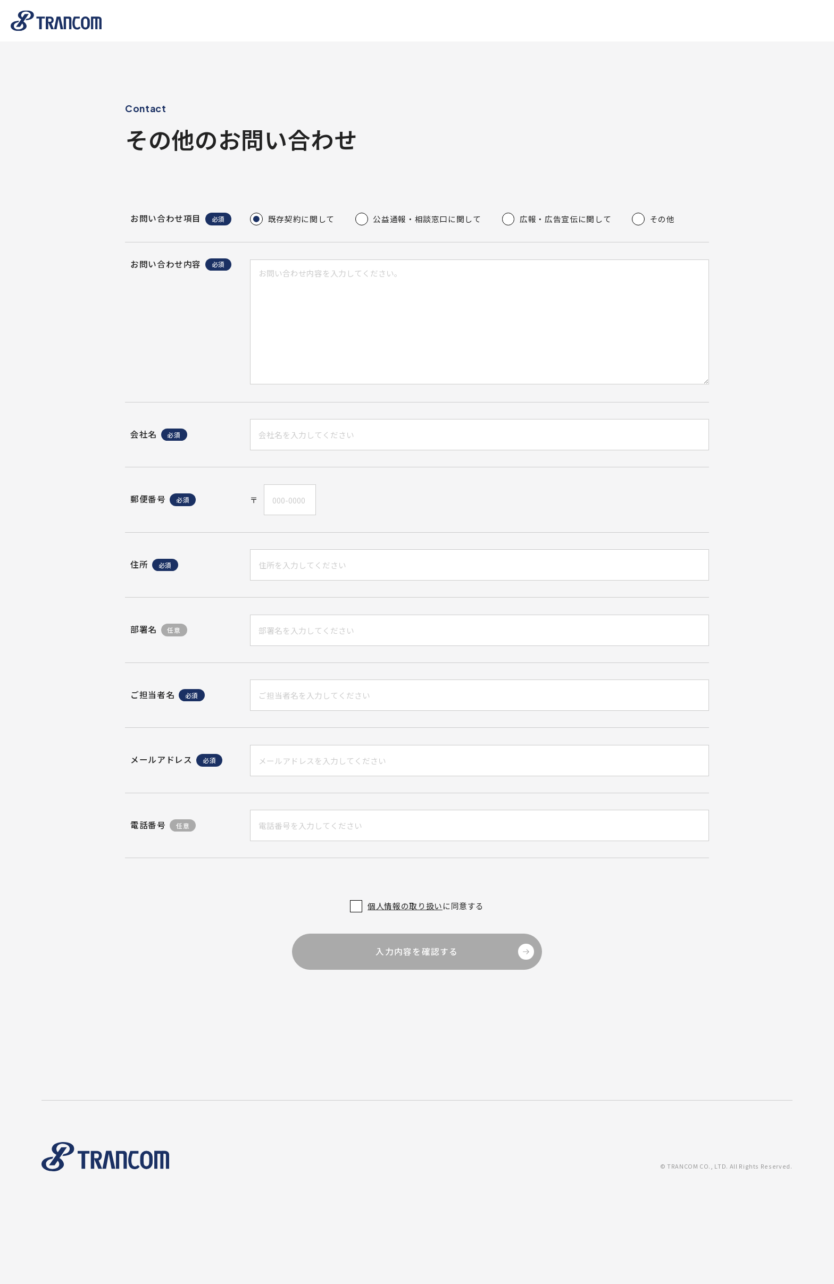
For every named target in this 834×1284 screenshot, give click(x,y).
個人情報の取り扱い (405, 906)
